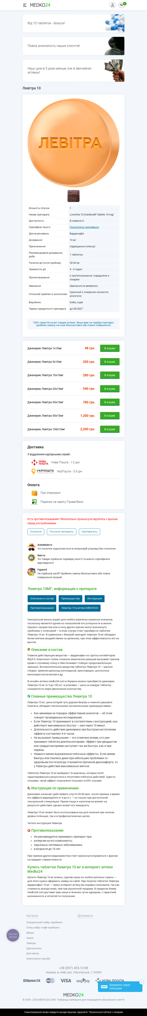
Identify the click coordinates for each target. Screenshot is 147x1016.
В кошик (109, 348)
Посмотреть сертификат (84, 227)
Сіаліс (30, 937)
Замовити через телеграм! (115, 986)
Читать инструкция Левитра (44, 823)
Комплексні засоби (38, 958)
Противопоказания (42, 607)
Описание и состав (42, 598)
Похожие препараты (61, 531)
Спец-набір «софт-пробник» (43, 927)
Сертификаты (90, 531)
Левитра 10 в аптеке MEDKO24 (79, 607)
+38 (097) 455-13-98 (73, 968)
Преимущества (70, 598)
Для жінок (32, 953)
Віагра (30, 932)
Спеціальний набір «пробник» (44, 922)
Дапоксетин (33, 948)
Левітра (31, 943)
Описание (36, 531)
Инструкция (94, 598)
